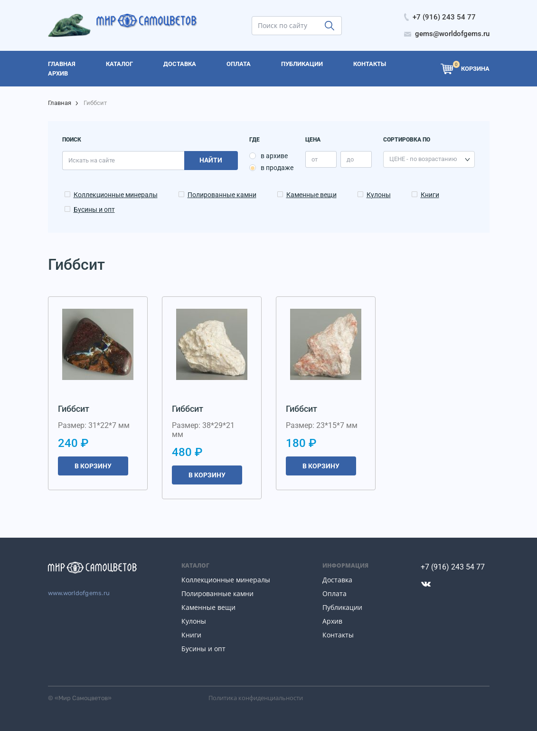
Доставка (337, 579)
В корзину (93, 466)
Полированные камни (222, 195)
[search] (297, 25)
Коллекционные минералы (116, 195)
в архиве (274, 156)
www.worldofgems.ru (79, 593)
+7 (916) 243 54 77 (453, 566)
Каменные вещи (311, 195)
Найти (210, 160)
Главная (59, 102)
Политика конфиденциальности (255, 697)
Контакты (338, 634)
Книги (430, 195)
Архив (332, 621)
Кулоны (379, 195)
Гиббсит (73, 409)
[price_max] (356, 159)
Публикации (342, 607)
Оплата (334, 593)
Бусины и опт (94, 209)
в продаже (277, 167)
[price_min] (321, 159)
